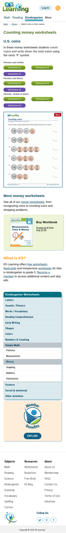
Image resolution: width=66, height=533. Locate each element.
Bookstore (30, 472)
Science (10, 384)
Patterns (10, 350)
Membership (51, 472)
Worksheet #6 (14, 90)
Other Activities (14, 396)
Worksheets (31, 467)
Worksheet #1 (14, 67)
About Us (50, 467)
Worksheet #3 (14, 74)
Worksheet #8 (42, 99)
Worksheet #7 (14, 99)
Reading (9, 472)
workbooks (45, 268)
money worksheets (32, 201)
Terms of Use (52, 496)
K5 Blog (28, 484)
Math (6, 24)
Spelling (8, 501)
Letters (9, 300)
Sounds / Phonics (15, 305)
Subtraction (12, 378)
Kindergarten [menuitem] (34, 17)
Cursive (8, 507)
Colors (9, 333)
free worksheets (37, 264)
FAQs (48, 478)
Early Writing (12, 322)
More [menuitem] (48, 17)
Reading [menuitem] (17, 17)
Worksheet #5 (42, 83)
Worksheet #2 (42, 67)
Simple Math (12, 345)
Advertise (50, 501)
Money (10, 361)
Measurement (13, 356)
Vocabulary (10, 496)
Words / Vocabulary (16, 311)
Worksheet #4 (14, 83)
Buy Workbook (46, 222)
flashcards (10, 268)
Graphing (10, 367)
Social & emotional (16, 390)
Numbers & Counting (17, 339)
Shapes (9, 328)
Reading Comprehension (19, 317)
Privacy (49, 490)
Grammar (9, 490)
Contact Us (51, 484)
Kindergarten (11, 484)
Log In (45, 7)
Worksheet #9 (14, 105)
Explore (32, 436)
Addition (10, 373)
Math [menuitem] (7, 17)
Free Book (30, 478)
